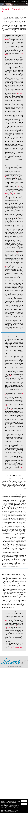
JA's (20, 93)
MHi (19, 215)
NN (13, 349)
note (20, 634)
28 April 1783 (8, 409)
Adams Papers (14, 217)
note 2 (8, 187)
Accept (24, 801)
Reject (24, 804)
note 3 (14, 176)
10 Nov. (18, 186)
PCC (22, 178)
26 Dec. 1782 (20, 459)
